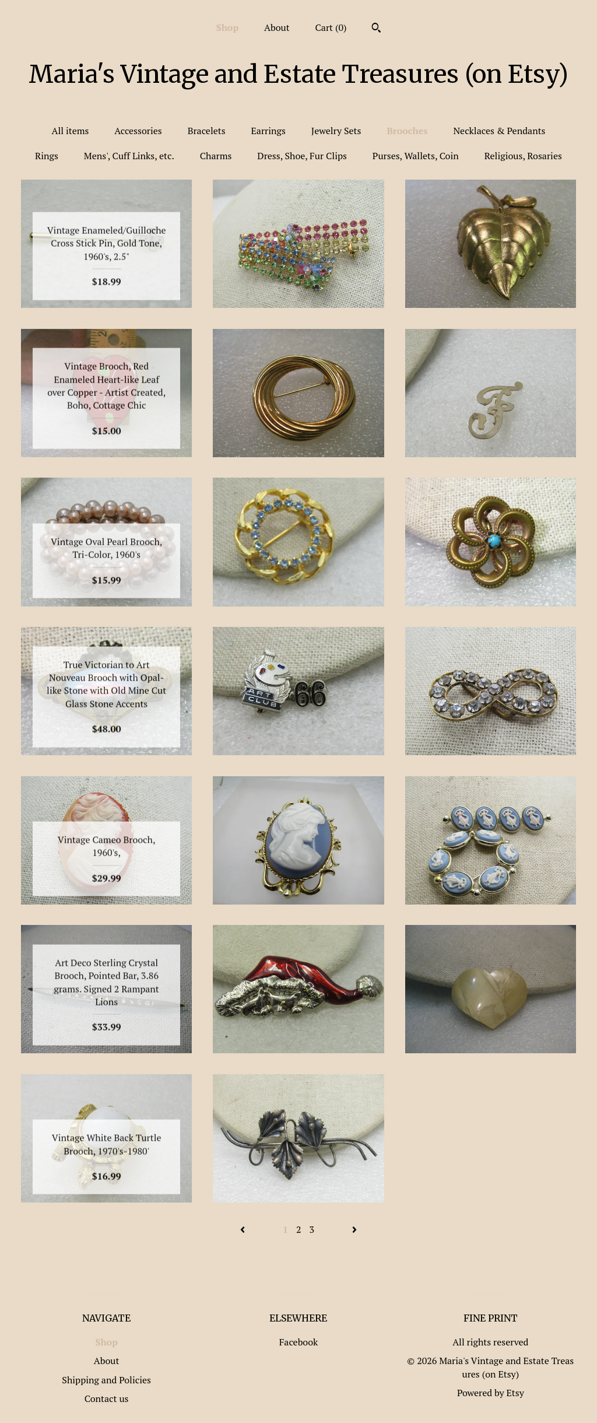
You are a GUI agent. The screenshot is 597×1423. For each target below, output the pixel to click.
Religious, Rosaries (523, 155)
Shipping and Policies (106, 1379)
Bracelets (207, 130)
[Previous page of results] (244, 1229)
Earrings (268, 130)
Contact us (107, 1398)
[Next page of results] (354, 1229)
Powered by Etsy (490, 1392)
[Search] (376, 29)
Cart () (331, 27)
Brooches (407, 130)
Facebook (298, 1342)
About (277, 27)
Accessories (137, 130)
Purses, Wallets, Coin (416, 155)
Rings (46, 155)
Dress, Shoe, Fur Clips (302, 155)
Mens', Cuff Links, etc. (129, 155)
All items (70, 130)
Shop (227, 27)
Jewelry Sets (336, 130)
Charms (216, 155)
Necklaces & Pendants (499, 130)
